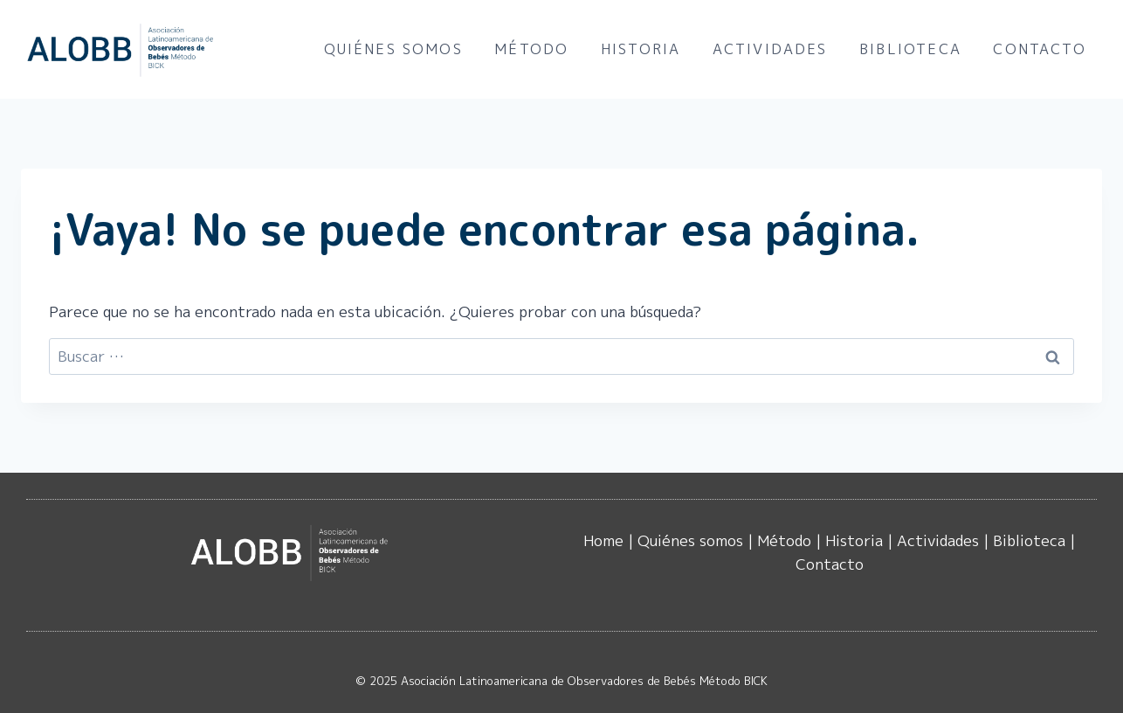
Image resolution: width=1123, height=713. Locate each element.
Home (603, 540)
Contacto (1039, 49)
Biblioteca (910, 49)
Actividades (770, 49)
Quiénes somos (393, 49)
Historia (640, 49)
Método (531, 49)
